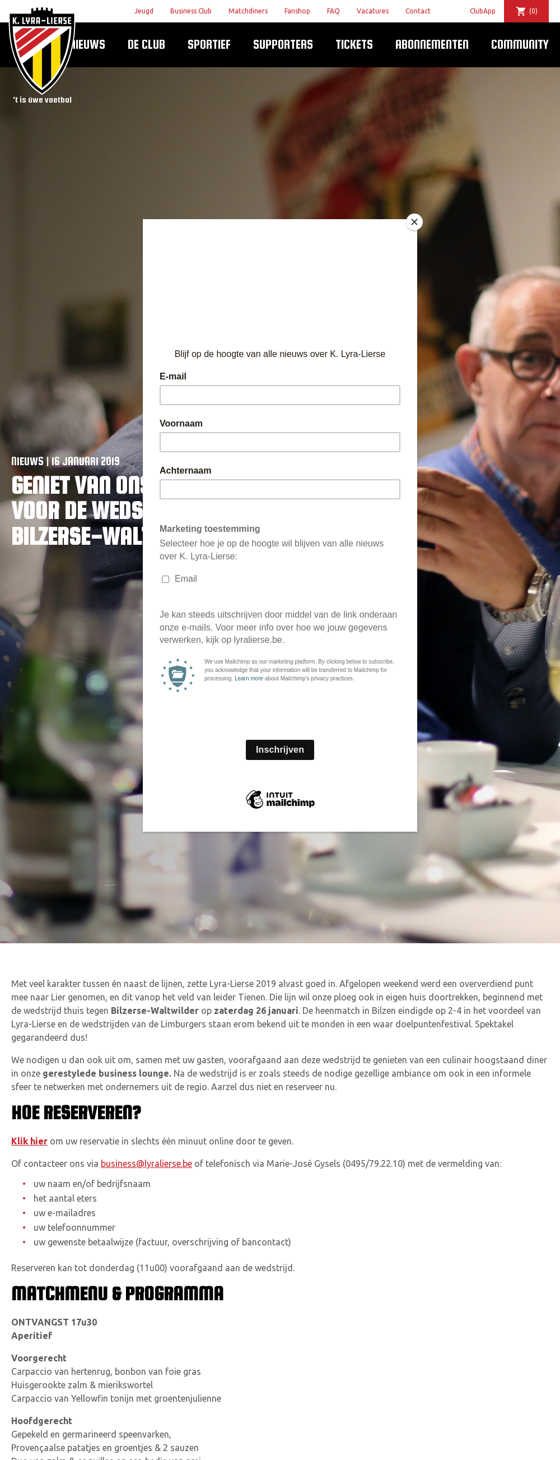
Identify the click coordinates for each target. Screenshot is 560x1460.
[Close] (414, 222)
